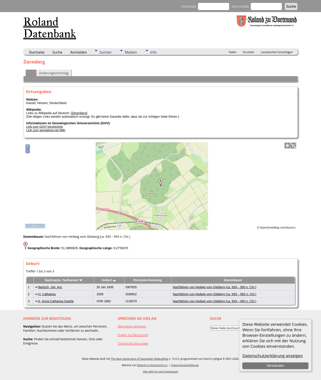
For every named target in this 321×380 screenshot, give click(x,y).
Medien (131, 52)
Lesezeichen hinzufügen (277, 52)
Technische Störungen (133, 343)
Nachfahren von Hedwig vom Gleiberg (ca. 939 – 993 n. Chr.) (214, 287)
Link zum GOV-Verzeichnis (44, 126)
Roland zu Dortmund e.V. (152, 365)
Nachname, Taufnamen (63, 280)
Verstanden (275, 365)
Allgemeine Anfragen (132, 326)
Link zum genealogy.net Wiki (45, 130)
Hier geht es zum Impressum (160, 371)
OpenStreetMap (269, 227)
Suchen (106, 52)
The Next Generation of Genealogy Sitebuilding (140, 359)
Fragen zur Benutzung (133, 335)
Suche (57, 52)
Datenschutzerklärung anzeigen (272, 355)
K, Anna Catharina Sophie (56, 301)
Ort (30, 73)
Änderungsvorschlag (53, 73)
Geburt (109, 280)
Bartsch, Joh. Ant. (50, 287)
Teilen (232, 52)
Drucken (248, 52)
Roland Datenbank (49, 27)
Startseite (37, 52)
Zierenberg (79, 113)
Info (153, 52)
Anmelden (78, 52)
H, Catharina (47, 294)
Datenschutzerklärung (184, 365)
